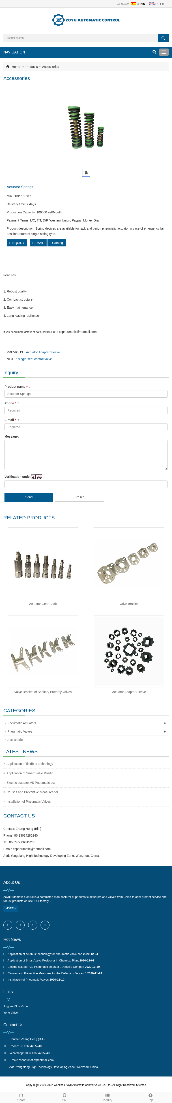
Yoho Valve (10, 1012)
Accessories (50, 67)
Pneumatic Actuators (21, 723)
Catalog (56, 243)
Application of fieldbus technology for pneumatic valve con (44, 954)
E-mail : (11, 420)
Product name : (17, 386)
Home (16, 67)
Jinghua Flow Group (16, 1006)
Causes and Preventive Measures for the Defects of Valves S (47, 973)
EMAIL (38, 243)
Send (29, 497)
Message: (11, 436)
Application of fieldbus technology (29, 764)
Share (21, 1097)
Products (32, 67)
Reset (79, 497)
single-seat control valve (35, 359)
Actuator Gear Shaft (43, 604)
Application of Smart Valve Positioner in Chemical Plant (43, 960)
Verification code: (17, 476)
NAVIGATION (14, 52)
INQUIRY (16, 243)
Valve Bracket (128, 604)
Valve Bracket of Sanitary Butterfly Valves (43, 692)
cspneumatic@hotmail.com (32, 849)
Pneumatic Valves (19, 731)
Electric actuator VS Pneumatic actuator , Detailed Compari (46, 966)
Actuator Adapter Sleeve (43, 352)
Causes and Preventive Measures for (32, 792)
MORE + (11, 908)
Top (150, 1097)
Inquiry (107, 1097)
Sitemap (141, 1085)
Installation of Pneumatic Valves (28, 801)
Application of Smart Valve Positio (29, 773)
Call (64, 1097)
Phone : (11, 403)
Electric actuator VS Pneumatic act (30, 782)
